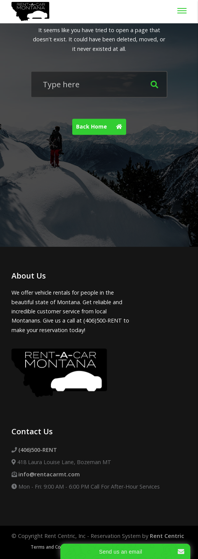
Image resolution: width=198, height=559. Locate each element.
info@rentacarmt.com (49, 474)
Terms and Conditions (54, 547)
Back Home (101, 127)
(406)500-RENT (37, 449)
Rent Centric (167, 535)
